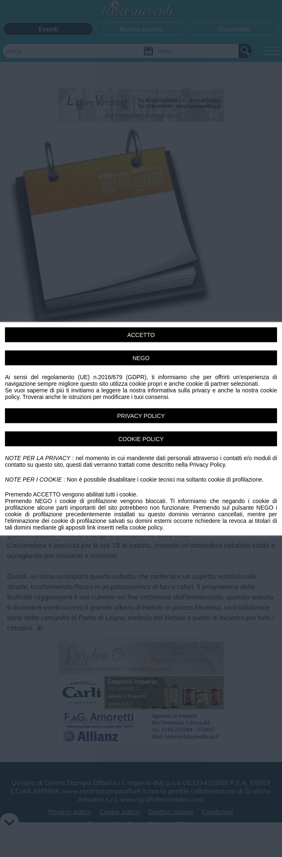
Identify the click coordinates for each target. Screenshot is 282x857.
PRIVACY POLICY (141, 415)
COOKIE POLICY (141, 438)
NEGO (140, 357)
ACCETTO (141, 334)
